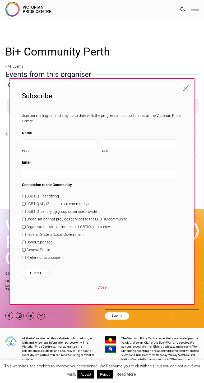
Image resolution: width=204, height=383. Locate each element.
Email (26, 162)
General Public (38, 250)
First (25, 151)
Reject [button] (105, 374)
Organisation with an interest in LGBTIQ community (68, 227)
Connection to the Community (47, 185)
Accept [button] (86, 374)
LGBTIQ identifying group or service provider (62, 211)
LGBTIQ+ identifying (42, 196)
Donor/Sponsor (39, 242)
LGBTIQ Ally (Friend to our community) (57, 204)
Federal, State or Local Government (55, 234)
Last (105, 151)
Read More (126, 374)
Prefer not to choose (43, 257)
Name (27, 133)
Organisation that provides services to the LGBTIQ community (76, 219)
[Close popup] (186, 87)
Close (102, 287)
